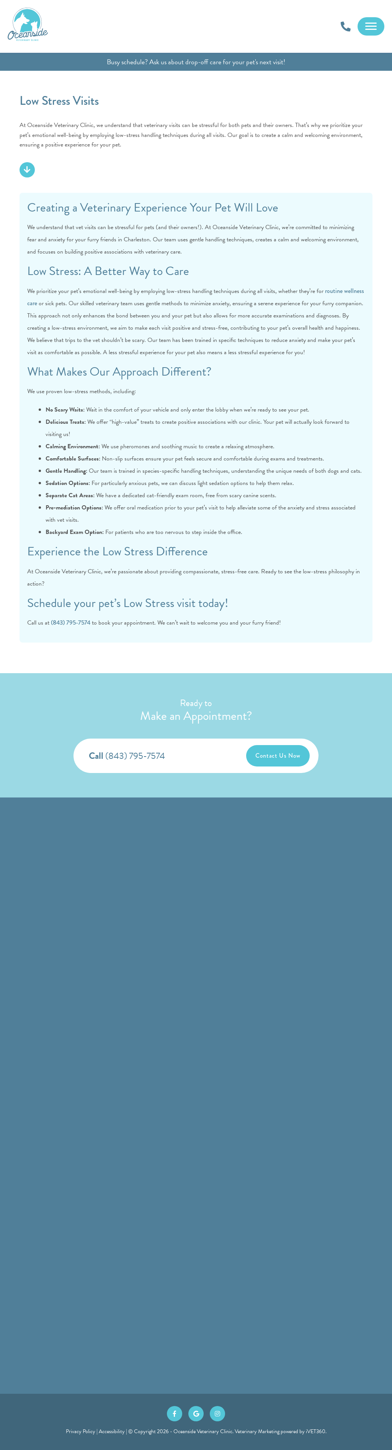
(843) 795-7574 (70, 622)
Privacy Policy (80, 1431)
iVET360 (315, 1431)
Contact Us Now (278, 755)
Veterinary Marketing (257, 1431)
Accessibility (112, 1431)
